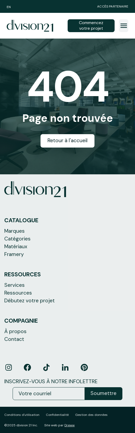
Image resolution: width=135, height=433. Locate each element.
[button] (123, 25)
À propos (15, 331)
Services (14, 285)
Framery (14, 254)
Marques (14, 231)
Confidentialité (57, 415)
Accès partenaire (112, 6)
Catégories (17, 238)
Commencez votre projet (91, 25)
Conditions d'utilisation (21, 415)
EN (9, 7)
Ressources (18, 292)
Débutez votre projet (29, 300)
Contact (14, 339)
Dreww (69, 425)
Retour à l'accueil (67, 140)
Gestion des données (91, 415)
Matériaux (15, 246)
